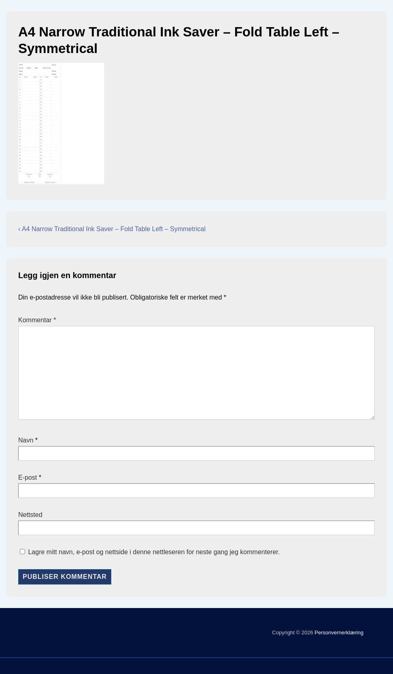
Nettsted (30, 514)
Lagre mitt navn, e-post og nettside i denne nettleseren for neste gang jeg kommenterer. (154, 552)
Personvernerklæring (338, 632)
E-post (27, 477)
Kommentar (37, 320)
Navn (25, 440)
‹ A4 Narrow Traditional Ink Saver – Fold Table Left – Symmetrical (112, 228)
